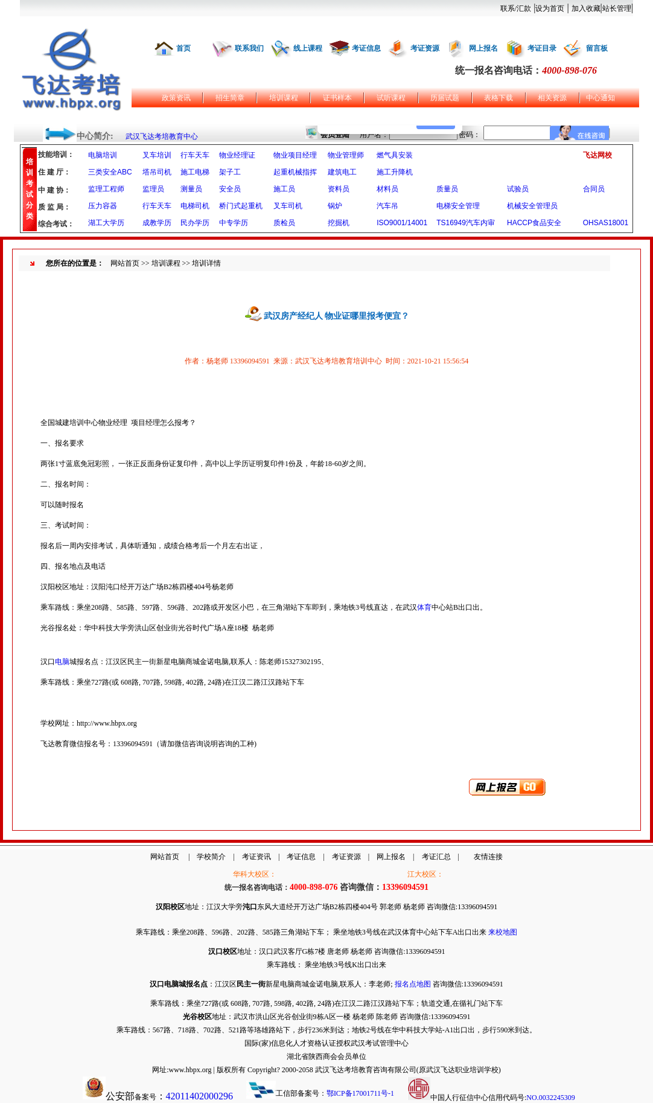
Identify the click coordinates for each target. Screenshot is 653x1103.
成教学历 (156, 223)
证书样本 (337, 98)
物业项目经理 (295, 155)
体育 (424, 607)
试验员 (518, 189)
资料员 (338, 189)
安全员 (230, 189)
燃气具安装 (395, 155)
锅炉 (335, 206)
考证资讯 (256, 856)
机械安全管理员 (532, 206)
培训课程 (283, 98)
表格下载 (498, 98)
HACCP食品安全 (534, 223)
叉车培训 (156, 155)
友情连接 (488, 856)
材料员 (387, 189)
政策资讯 (176, 98)
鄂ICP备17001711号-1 (360, 1093)
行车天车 (194, 155)
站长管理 (616, 8)
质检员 (284, 223)
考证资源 (424, 48)
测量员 (191, 189)
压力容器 (102, 206)
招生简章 (229, 98)
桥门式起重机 (241, 206)
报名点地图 (413, 984)
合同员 (594, 189)
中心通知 (600, 98)
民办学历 (194, 223)
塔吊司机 (156, 172)
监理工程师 (106, 189)
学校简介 (211, 856)
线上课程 (307, 48)
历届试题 (444, 98)
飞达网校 (597, 155)
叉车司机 (287, 206)
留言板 (597, 48)
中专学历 (233, 223)
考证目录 (541, 48)
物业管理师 (346, 155)
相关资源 (552, 98)
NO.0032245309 (550, 1097)
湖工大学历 (106, 223)
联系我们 (249, 48)
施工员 (284, 189)
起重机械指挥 (295, 172)
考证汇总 (436, 856)
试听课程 (391, 98)
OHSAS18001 (605, 223)
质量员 (447, 189)
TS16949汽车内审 (465, 223)
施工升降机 (395, 172)
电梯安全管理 (458, 206)
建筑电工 (342, 172)
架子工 (230, 172)
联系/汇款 (515, 8)
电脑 (62, 661)
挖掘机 (338, 223)
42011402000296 (199, 1096)
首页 (183, 48)
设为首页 (549, 8)
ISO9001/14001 (402, 223)
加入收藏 (586, 8)
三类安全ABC (110, 172)
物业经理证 (237, 155)
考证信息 (366, 48)
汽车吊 (387, 206)
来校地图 (502, 932)
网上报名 (483, 48)
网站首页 (124, 263)
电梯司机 (194, 206)
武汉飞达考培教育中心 (162, 136)
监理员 (153, 189)
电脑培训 (102, 155)
